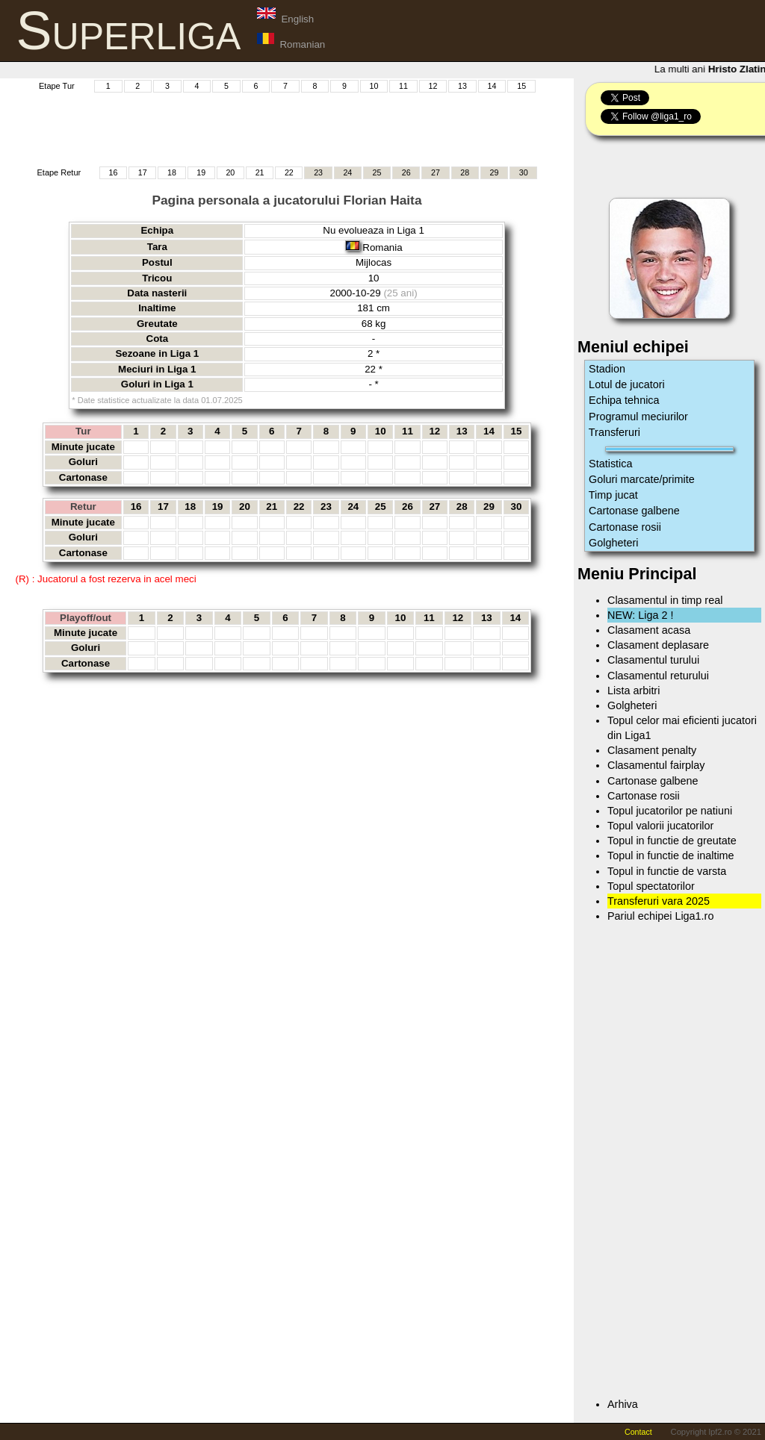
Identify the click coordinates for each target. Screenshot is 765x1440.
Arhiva (622, 1404)
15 (521, 85)
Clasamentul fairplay (655, 765)
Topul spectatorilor (651, 886)
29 (494, 172)
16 (113, 172)
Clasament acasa (648, 630)
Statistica (610, 464)
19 (200, 172)
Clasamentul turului (653, 660)
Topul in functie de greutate (672, 841)
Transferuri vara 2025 (658, 901)
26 (406, 172)
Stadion (607, 369)
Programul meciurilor (638, 417)
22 (289, 172)
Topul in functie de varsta (666, 871)
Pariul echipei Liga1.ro (660, 916)
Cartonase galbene (634, 511)
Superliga (128, 30)
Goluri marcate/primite (642, 479)
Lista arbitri (633, 690)
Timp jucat (613, 495)
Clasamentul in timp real (664, 600)
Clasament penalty (651, 750)
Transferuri (614, 432)
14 (492, 85)
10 (374, 85)
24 (347, 172)
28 (464, 172)
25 (377, 172)
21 (259, 172)
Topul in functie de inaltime (670, 855)
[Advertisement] (287, 127)
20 (230, 172)
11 (403, 85)
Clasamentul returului (658, 676)
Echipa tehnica (624, 400)
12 (433, 85)
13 (462, 85)
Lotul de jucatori (627, 384)
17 (142, 172)
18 (171, 172)
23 (318, 172)
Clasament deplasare (658, 645)
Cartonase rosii (625, 527)
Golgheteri (613, 543)
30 (523, 172)
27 (435, 172)
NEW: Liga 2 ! (640, 615)
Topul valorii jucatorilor (660, 826)
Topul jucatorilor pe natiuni (669, 811)
